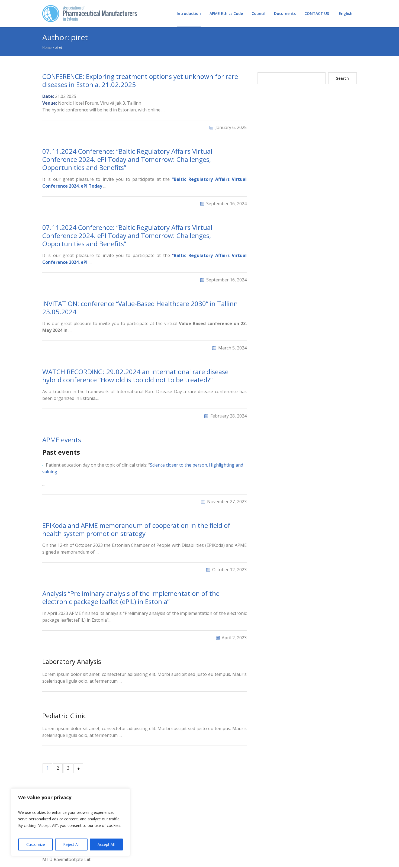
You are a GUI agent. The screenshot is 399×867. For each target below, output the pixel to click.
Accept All (106, 844)
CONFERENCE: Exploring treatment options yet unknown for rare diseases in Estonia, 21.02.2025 (140, 80)
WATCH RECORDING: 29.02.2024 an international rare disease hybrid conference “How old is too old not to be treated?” (135, 375)
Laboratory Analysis (71, 661)
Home (47, 47)
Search (342, 78)
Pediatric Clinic (64, 715)
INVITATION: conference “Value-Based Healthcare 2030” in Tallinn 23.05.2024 (140, 307)
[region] (70, 822)
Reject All (71, 844)
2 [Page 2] (58, 768)
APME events (61, 439)
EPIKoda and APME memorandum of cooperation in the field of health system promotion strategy (136, 529)
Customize (35, 844)
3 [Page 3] (68, 768)
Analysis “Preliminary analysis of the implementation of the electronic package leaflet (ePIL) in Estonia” (131, 597)
